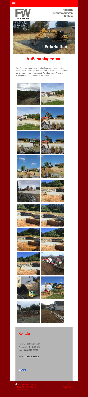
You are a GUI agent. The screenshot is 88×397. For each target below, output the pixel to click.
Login (70, 384)
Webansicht (68, 387)
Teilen (22, 370)
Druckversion (22, 384)
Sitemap (33, 384)
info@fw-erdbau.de (31, 356)
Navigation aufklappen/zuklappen (44, 3)
